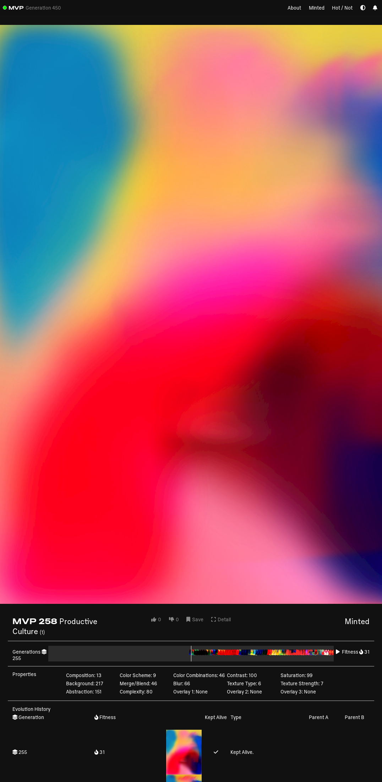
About (294, 8)
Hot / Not (342, 8)
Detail (221, 619)
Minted (316, 8)
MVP (16, 8)
